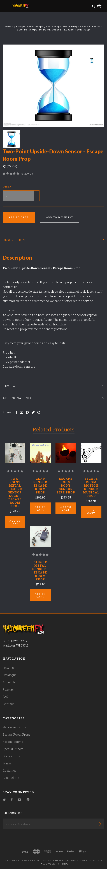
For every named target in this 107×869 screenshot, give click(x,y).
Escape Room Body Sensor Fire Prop (66, 485)
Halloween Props (15, 727)
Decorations (11, 756)
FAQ (5, 696)
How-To (8, 668)
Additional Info (53, 398)
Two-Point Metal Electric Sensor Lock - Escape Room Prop (15, 492)
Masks (7, 763)
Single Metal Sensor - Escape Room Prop (40, 570)
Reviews (53, 386)
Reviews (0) (27, 173)
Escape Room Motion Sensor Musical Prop (91, 487)
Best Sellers (11, 778)
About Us (9, 682)
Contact (8, 704)
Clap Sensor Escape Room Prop (40, 485)
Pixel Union (42, 860)
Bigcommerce (81, 860)
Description (53, 240)
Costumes (9, 770)
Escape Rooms (13, 742)
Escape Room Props (16, 734)
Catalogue (10, 675)
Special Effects (13, 749)
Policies (8, 689)
